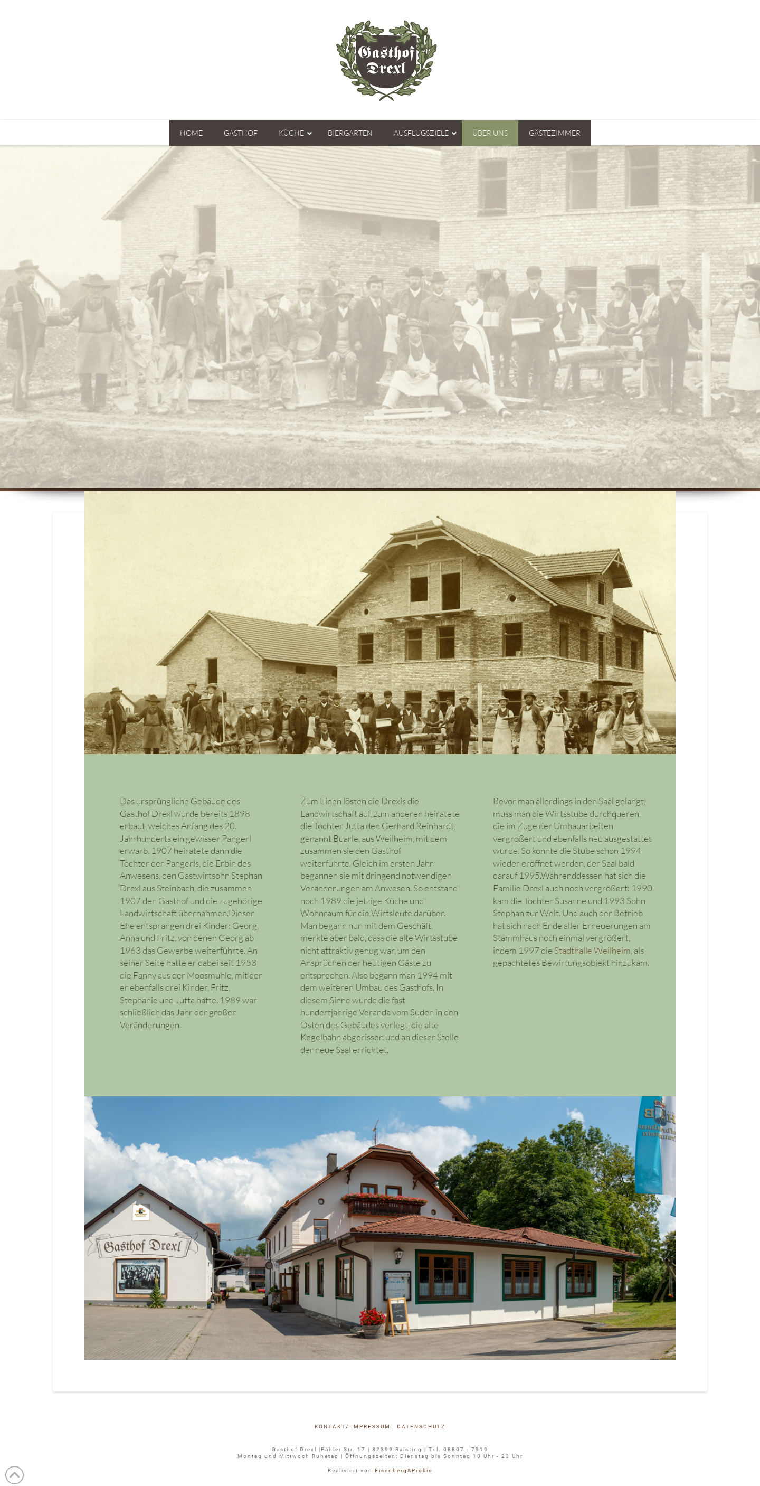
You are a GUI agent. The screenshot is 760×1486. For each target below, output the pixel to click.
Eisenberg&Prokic (403, 1470)
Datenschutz (421, 1426)
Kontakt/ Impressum (353, 1426)
